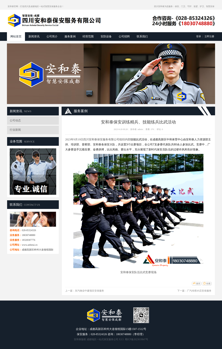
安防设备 (106, 36)
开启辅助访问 (152, 6)
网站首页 (16, 36)
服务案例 (70, 36)
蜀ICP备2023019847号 (136, 339)
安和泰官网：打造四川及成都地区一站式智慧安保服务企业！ (36, 6)
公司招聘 (124, 36)
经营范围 (88, 36)
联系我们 (142, 36)
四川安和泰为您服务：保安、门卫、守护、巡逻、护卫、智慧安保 (184, 6)
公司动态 (15, 120)
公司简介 (52, 36)
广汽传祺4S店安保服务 (199, 290)
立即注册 (209, 36)
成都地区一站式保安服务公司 (102, 339)
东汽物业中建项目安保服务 (89, 290)
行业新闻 (15, 129)
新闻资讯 (34, 36)
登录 (198, 36)
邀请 (198, 283)
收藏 (208, 283)
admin (140, 129)
